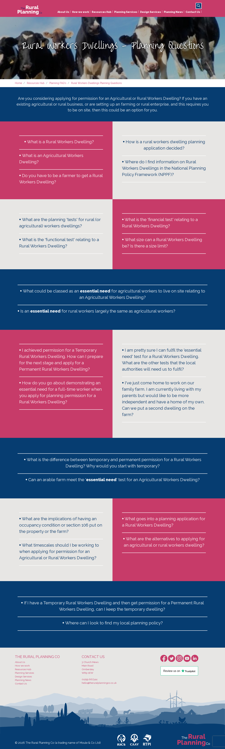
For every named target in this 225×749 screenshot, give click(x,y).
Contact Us (193, 12)
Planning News (173, 12)
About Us (63, 12)
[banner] (30, 9)
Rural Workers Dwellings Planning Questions (96, 83)
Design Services (150, 12)
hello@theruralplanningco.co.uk (99, 682)
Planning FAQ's (57, 83)
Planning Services (125, 12)
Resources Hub (101, 12)
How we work (80, 12)
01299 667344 (89, 679)
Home (18, 83)
